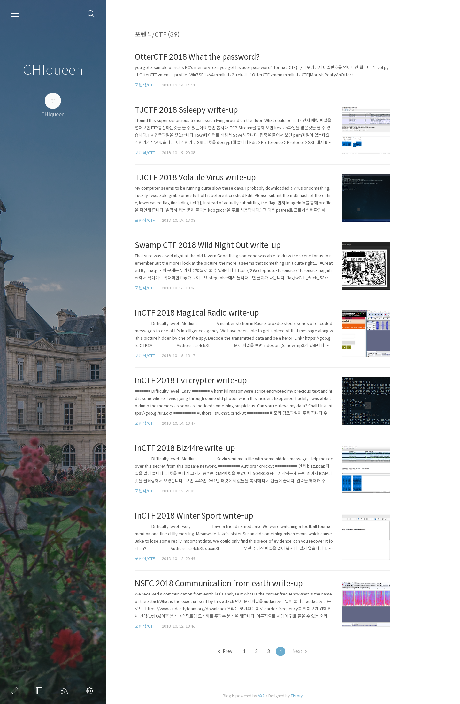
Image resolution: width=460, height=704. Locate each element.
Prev (246, 651)
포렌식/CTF (165, 85)
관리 (91, 691)
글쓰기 (15, 691)
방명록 (40, 691)
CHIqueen (53, 70)
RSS (65, 691)
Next (320, 651)
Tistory (317, 695)
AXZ (281, 695)
